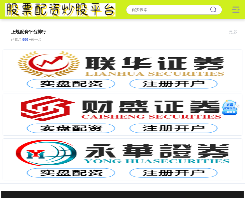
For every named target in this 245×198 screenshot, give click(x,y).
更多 (235, 31)
